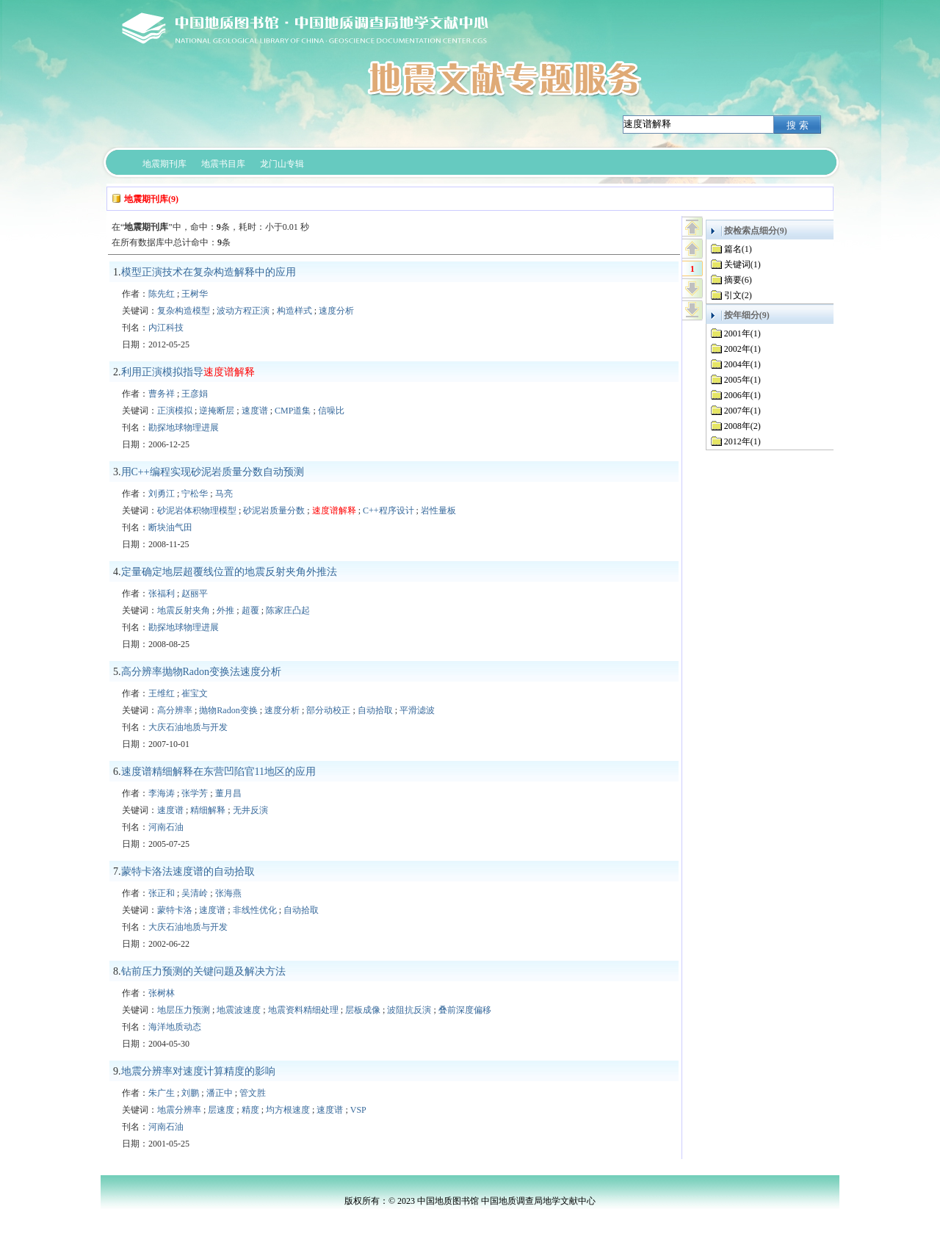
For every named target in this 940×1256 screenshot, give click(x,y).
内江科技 (166, 327)
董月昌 (228, 793)
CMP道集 (293, 410)
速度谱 (255, 410)
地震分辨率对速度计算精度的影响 (198, 1071)
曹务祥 (161, 394)
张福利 (161, 593)
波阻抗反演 (409, 1010)
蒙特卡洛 (174, 910)
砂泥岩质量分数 (274, 510)
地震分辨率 (179, 1110)
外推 (225, 610)
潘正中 (219, 1093)
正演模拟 (174, 410)
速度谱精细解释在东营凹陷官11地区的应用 (218, 771)
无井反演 (250, 810)
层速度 (221, 1110)
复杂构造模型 (183, 311)
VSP (358, 1110)
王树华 (194, 294)
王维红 (161, 693)
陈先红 (161, 294)
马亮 (224, 493)
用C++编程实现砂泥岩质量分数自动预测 (212, 471)
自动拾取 (375, 710)
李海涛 (161, 793)
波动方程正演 (243, 311)
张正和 (161, 893)
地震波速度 (239, 1010)
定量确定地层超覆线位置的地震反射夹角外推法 (229, 571)
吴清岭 (194, 893)
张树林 (161, 993)
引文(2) (738, 295)
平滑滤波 (417, 710)
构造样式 (294, 311)
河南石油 (166, 827)
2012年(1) (742, 441)
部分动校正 (328, 710)
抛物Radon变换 (228, 710)
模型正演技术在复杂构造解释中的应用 (208, 272)
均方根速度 (288, 1110)
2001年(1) (742, 333)
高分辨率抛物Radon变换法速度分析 (201, 671)
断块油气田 (170, 527)
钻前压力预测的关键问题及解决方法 (203, 971)
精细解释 (207, 810)
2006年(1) (742, 395)
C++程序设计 (388, 510)
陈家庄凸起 (288, 610)
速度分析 (336, 311)
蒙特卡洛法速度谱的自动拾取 (188, 871)
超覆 (250, 610)
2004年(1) (742, 364)
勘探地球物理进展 (183, 427)
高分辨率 (174, 710)
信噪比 (331, 410)
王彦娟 (194, 394)
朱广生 (161, 1093)
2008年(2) (742, 426)
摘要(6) (738, 280)
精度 (250, 1110)
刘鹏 (190, 1093)
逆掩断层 (216, 410)
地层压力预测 (183, 1010)
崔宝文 (194, 693)
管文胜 (252, 1093)
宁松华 (194, 493)
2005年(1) (742, 380)
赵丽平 (194, 593)
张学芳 (194, 793)
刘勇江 (161, 493)
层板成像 (362, 1010)
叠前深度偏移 (464, 1010)
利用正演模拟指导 (188, 372)
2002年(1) (742, 349)
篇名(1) (738, 249)
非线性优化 (255, 910)
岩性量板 (438, 510)
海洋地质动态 (174, 1027)
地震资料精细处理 (303, 1010)
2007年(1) (742, 410)
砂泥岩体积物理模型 (196, 510)
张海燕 (228, 893)
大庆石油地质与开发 (188, 727)
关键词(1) (742, 264)
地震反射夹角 (183, 610)
